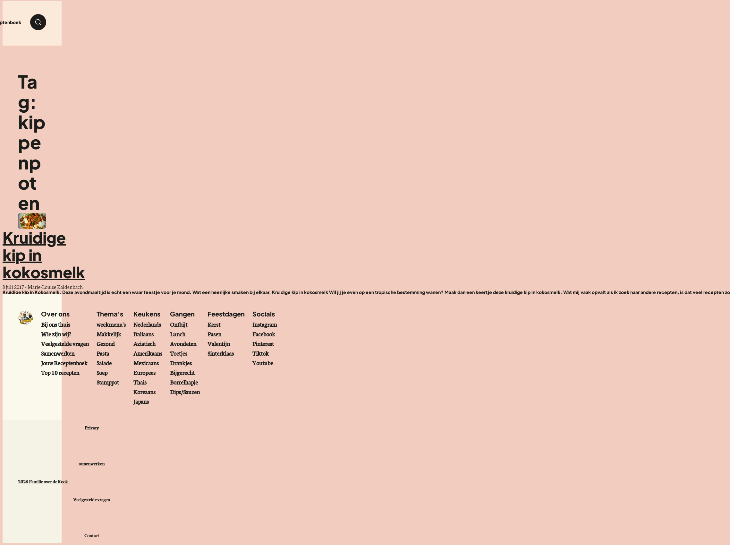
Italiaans (143, 334)
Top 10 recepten (60, 372)
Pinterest (263, 343)
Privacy (92, 427)
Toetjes (178, 353)
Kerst (214, 324)
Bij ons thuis (55, 324)
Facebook (263, 334)
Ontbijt (178, 324)
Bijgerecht (182, 372)
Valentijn (219, 343)
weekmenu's (111, 324)
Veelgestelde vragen (65, 343)
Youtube (262, 363)
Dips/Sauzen (185, 391)
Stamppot (108, 382)
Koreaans (144, 391)
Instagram (264, 324)
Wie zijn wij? (56, 334)
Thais (140, 382)
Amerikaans (147, 353)
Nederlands (147, 324)
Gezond (106, 343)
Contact (91, 535)
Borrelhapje (184, 382)
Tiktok (260, 353)
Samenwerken (57, 353)
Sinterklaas (221, 353)
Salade (104, 363)
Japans (141, 401)
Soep (102, 372)
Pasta (103, 353)
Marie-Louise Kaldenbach (55, 286)
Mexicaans (146, 363)
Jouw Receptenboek (64, 363)
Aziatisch (144, 343)
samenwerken (92, 463)
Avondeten (183, 343)
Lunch (177, 334)
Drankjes (181, 363)
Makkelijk (109, 334)
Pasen (214, 334)
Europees (144, 372)
